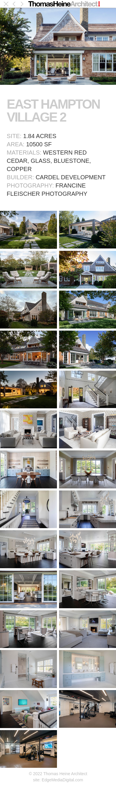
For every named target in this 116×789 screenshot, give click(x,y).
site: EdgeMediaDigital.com (58, 780)
